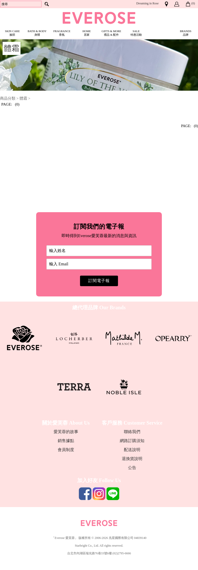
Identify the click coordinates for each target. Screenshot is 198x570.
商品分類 (7, 98)
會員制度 (66, 449)
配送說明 (132, 449)
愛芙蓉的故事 (66, 431)
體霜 (23, 98)
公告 (132, 467)
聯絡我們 (132, 431)
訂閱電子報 (99, 280)
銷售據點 (66, 440)
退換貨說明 (132, 458)
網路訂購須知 (132, 440)
